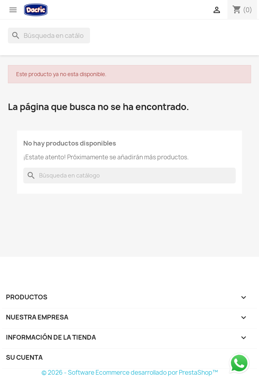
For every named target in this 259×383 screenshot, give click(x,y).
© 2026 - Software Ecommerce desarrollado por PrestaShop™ (129, 372)
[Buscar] (49, 35)
